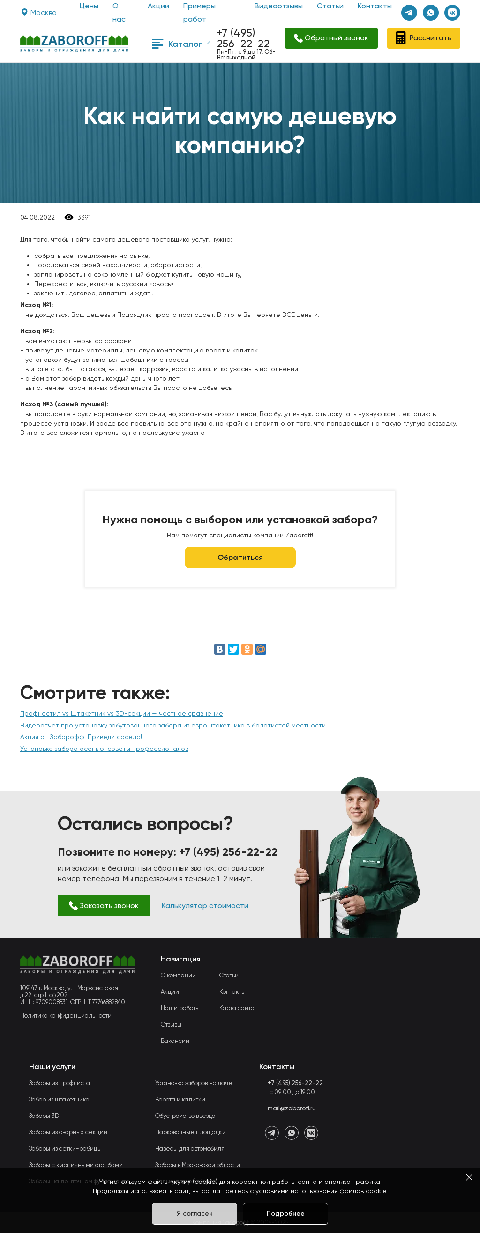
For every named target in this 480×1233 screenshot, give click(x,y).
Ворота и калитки (180, 1099)
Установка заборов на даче (193, 1082)
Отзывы (171, 1024)
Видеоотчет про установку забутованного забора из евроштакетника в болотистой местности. (173, 725)
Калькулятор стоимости (205, 905)
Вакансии (175, 1040)
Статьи (330, 5)
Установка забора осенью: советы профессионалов (104, 748)
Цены (89, 5)
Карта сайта (237, 1008)
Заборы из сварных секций (68, 1132)
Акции (158, 5)
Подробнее (286, 1214)
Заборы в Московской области (197, 1164)
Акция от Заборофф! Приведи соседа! (81, 737)
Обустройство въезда (185, 1115)
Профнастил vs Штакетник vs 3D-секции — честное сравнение (121, 713)
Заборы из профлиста (59, 1082)
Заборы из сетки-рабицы (65, 1148)
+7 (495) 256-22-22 (243, 38)
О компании (178, 975)
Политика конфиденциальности (66, 1015)
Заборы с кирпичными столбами (76, 1164)
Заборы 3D (44, 1115)
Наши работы (180, 1008)
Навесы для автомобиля (190, 1148)
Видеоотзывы (279, 5)
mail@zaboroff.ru (292, 1108)
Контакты (375, 5)
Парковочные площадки (190, 1132)
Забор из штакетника (59, 1099)
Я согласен (195, 1214)
